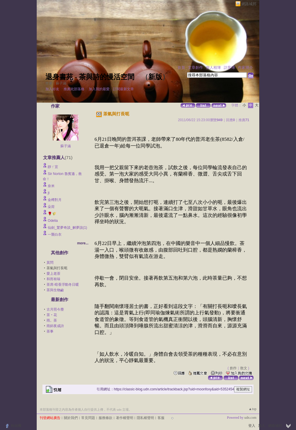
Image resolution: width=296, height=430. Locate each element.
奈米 (51, 186)
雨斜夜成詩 (55, 326)
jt (48, 193)
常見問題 (88, 418)
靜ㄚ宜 (53, 167)
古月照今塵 (55, 309)
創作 (233, 368)
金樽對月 (56, 200)
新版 (155, 77)
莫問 (50, 263)
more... (82, 243)
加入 (261, 426)
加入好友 (52, 89)
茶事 (50, 331)
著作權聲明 (124, 418)
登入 (251, 426)
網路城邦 (248, 4)
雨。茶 (52, 320)
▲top (252, 409)
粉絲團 (16, 426)
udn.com (250, 418)
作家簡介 (245, 67)
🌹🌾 (52, 214)
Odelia (53, 221)
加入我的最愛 (99, 89)
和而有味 (53, 279)
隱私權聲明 (145, 418)
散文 (243, 368)
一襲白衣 (55, 234)
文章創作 (195, 67)
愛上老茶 (53, 274)
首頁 (181, 67)
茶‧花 (52, 315)
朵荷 (51, 207)
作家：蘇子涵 (55, 83)
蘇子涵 (65, 146)
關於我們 (71, 418)
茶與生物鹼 (55, 290)
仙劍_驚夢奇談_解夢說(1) (67, 228)
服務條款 (105, 418)
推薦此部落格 (74, 89)
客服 (161, 418)
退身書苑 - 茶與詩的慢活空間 (89, 77)
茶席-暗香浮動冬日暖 (63, 285)
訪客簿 (229, 67)
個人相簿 (213, 67)
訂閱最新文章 (123, 89)
